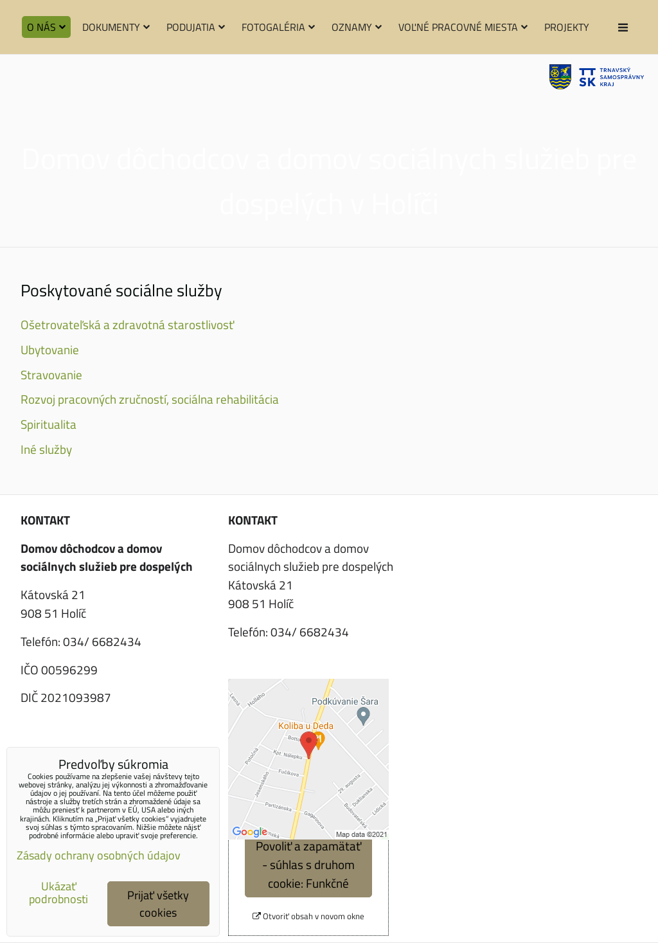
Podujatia (195, 27)
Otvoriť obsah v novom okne (308, 916)
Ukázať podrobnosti (58, 893)
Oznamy (357, 27)
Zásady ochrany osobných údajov (99, 855)
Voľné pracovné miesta (463, 27)
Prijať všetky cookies (158, 903)
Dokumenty (116, 27)
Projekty (566, 27)
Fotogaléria (278, 27)
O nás (46, 27)
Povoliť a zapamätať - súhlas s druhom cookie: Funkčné (308, 864)
